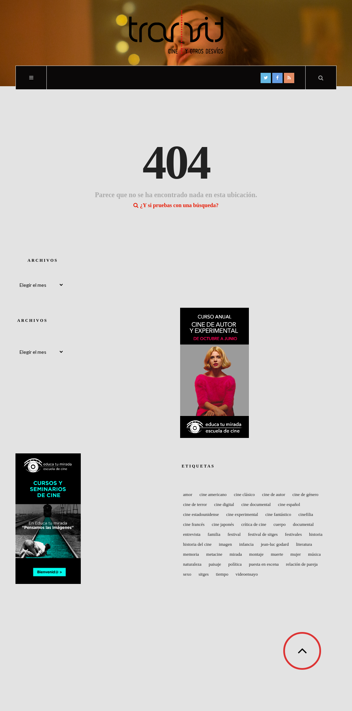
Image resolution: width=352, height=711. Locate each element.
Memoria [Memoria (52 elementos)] (191, 554)
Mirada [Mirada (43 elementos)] (236, 554)
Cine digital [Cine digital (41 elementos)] (224, 504)
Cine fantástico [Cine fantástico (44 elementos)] (278, 514)
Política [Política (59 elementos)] (235, 564)
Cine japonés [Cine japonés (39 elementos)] (223, 524)
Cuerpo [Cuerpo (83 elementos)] (280, 524)
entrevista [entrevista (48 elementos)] (192, 534)
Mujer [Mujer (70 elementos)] (295, 554)
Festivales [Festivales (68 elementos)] (293, 534)
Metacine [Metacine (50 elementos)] (214, 554)
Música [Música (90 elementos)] (314, 554)
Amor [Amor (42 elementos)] (187, 494)
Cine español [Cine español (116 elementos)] (289, 504)
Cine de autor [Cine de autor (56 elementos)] (273, 494)
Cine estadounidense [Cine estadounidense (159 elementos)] (201, 514)
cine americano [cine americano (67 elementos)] (213, 494)
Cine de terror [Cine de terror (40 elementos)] (195, 504)
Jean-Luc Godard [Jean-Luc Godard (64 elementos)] (275, 544)
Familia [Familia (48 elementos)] (214, 534)
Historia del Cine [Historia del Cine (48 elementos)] (197, 544)
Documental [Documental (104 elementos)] (303, 524)
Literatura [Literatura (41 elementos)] (304, 544)
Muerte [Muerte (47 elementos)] (277, 554)
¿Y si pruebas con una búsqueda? (175, 205)
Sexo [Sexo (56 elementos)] (187, 574)
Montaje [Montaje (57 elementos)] (256, 554)
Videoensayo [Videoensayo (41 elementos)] (246, 574)
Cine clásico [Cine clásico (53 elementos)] (244, 494)
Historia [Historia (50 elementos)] (315, 534)
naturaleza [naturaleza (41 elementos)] (192, 564)
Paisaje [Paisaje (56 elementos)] (215, 564)
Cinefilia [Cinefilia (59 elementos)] (305, 514)
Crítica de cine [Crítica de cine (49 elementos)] (253, 524)
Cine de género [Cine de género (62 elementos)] (305, 494)
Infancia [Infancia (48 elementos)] (246, 544)
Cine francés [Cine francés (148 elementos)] (194, 524)
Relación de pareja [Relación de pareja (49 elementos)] (302, 564)
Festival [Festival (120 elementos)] (234, 534)
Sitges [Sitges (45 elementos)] (203, 574)
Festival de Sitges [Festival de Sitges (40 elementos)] (263, 534)
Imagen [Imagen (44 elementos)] (225, 544)
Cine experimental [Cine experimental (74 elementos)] (242, 514)
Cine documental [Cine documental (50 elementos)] (256, 504)
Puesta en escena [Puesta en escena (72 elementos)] (264, 564)
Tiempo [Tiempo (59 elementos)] (222, 574)
